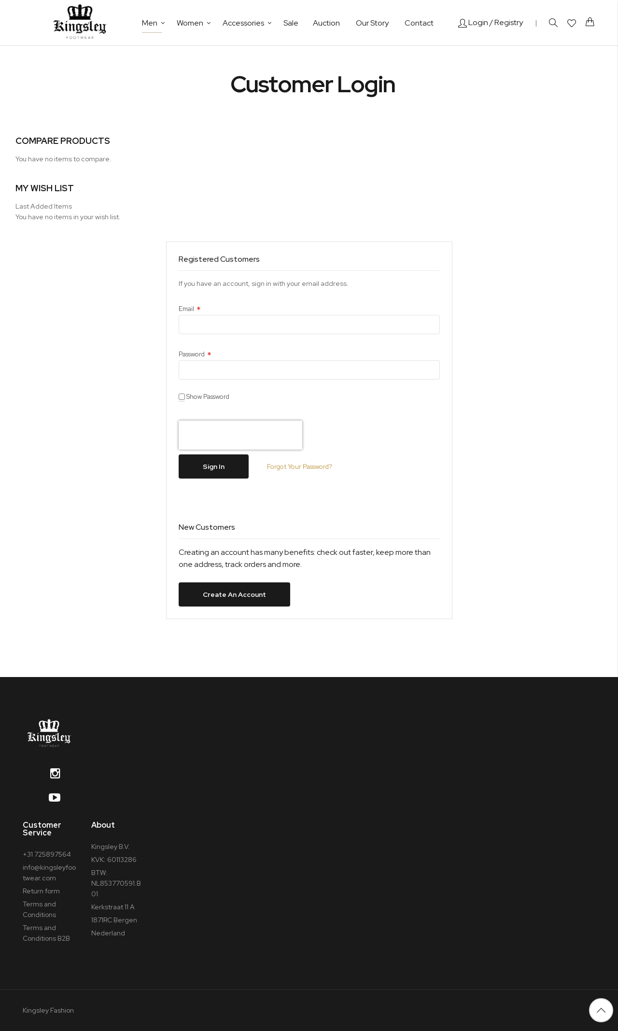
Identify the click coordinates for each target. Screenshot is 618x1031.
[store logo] (80, 22)
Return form (41, 891)
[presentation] (240, 435)
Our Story (372, 23)
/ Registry (506, 22)
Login (473, 22)
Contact (419, 23)
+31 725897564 (47, 854)
